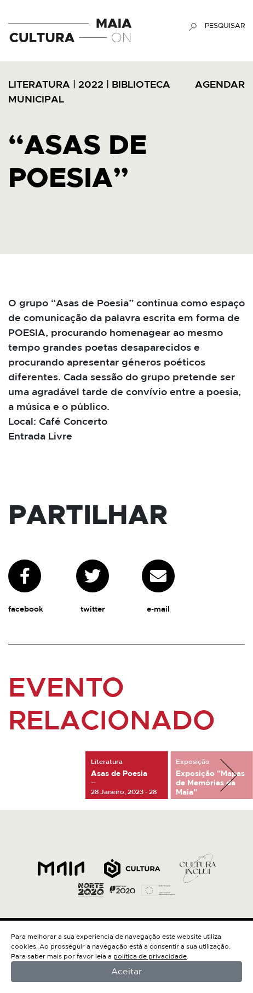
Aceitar (126, 971)
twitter (92, 586)
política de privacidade (150, 956)
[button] (228, 775)
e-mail (158, 586)
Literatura (39, 85)
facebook (25, 586)
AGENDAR (220, 85)
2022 (91, 85)
